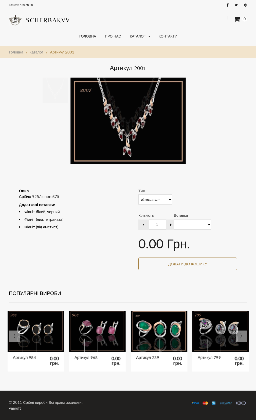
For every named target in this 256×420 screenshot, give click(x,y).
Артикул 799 (210, 356)
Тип (141, 190)
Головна (16, 52)
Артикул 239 (149, 356)
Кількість (146, 215)
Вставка (181, 215)
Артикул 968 (87, 356)
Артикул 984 (25, 356)
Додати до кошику (187, 264)
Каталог (36, 52)
